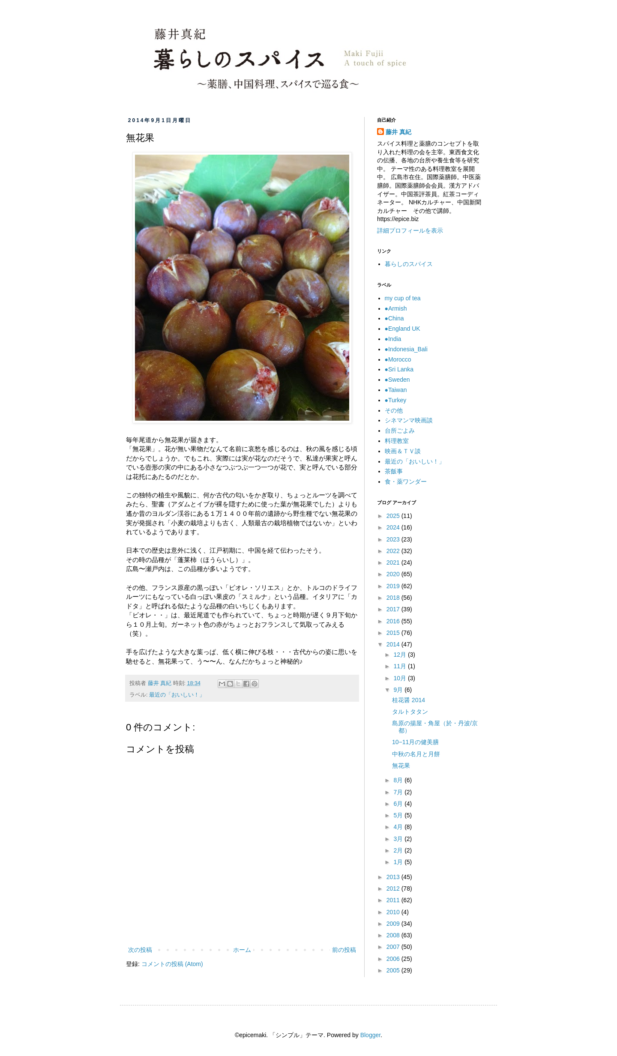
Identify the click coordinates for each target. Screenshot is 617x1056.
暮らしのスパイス (409, 263)
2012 (393, 888)
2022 (393, 550)
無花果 (401, 765)
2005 (393, 970)
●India (393, 338)
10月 (400, 678)
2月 (398, 850)
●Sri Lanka (399, 369)
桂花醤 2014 (408, 700)
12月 (400, 654)
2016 (393, 621)
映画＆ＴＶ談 (403, 451)
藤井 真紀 (398, 132)
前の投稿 (344, 949)
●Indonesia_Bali (406, 349)
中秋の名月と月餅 (416, 754)
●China (394, 318)
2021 (393, 562)
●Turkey (396, 400)
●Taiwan (396, 389)
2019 (393, 586)
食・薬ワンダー (406, 481)
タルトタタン (410, 711)
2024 (393, 527)
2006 (393, 958)
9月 (398, 689)
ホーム (242, 949)
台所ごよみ (400, 430)
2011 (393, 900)
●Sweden (397, 379)
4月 (398, 826)
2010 (393, 912)
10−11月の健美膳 (415, 742)
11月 (400, 666)
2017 (393, 609)
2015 (393, 632)
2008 (393, 935)
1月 (398, 862)
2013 (393, 877)
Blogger (370, 1035)
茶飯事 (394, 471)
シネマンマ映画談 (409, 420)
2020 (393, 574)
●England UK (402, 328)
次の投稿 (140, 949)
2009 (393, 923)
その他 (394, 410)
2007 (393, 946)
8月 (398, 780)
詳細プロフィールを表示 (410, 230)
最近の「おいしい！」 (177, 695)
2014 (393, 644)
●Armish (396, 308)
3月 (398, 838)
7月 (398, 792)
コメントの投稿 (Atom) (172, 963)
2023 (393, 539)
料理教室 (397, 440)
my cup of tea (403, 298)
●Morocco (398, 359)
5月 (398, 815)
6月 (398, 803)
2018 (393, 597)
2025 (393, 515)
